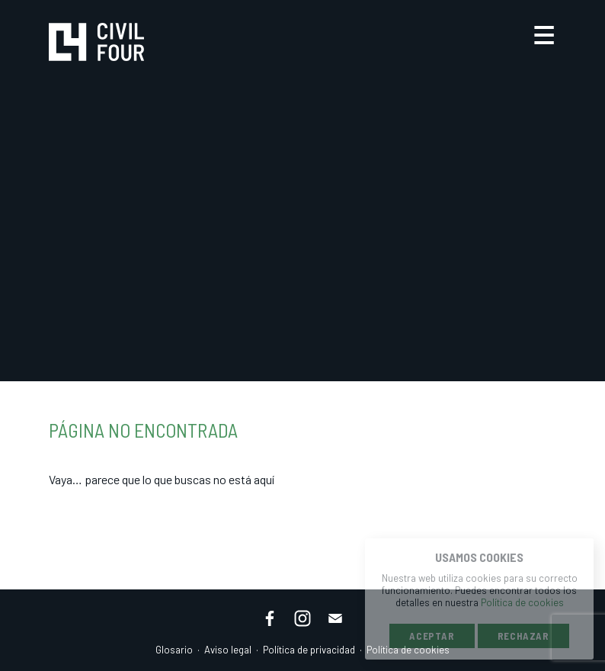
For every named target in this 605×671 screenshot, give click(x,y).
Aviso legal (227, 650)
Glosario (174, 650)
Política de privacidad (309, 650)
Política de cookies (522, 602)
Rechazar (523, 636)
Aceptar (432, 636)
